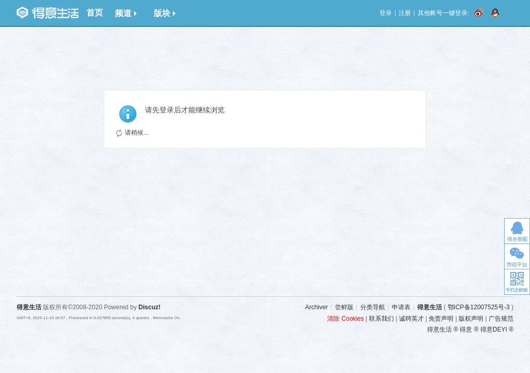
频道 (126, 13)
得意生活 (429, 307)
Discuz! (150, 307)
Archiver (316, 307)
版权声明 (471, 318)
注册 (405, 13)
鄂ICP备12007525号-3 (479, 307)
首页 (94, 12)
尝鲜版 (344, 307)
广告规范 (501, 318)
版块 (164, 13)
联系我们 (381, 318)
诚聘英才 (411, 318)
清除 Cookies (345, 318)
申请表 (401, 307)
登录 (385, 13)
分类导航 (372, 307)
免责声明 (441, 318)
